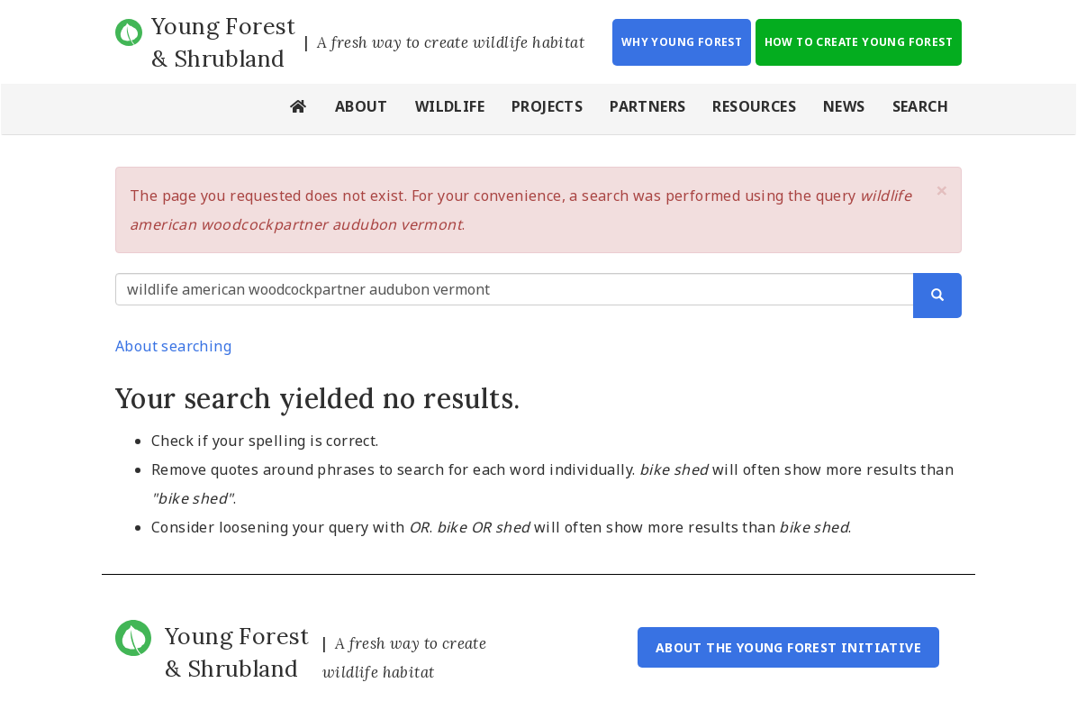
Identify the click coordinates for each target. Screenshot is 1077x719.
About (361, 106)
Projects (547, 106)
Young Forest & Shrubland (223, 42)
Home (298, 109)
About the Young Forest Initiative (788, 647)
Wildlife (449, 106)
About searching (173, 346)
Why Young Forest (681, 42)
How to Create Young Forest (859, 42)
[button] (942, 190)
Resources (754, 106)
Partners (647, 106)
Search (920, 106)
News (844, 106)
